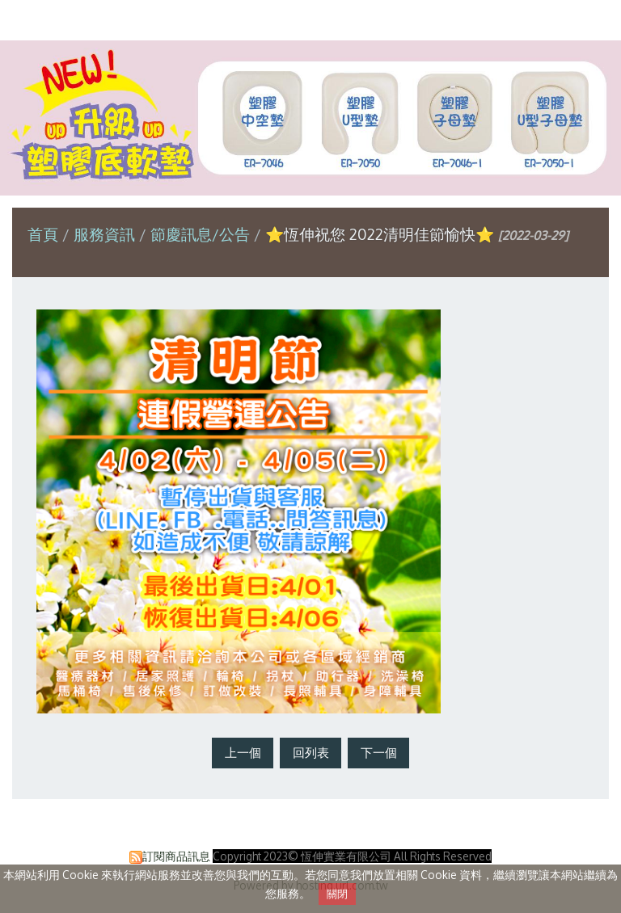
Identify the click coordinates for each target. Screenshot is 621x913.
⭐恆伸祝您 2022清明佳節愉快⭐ (379, 234)
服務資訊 (106, 234)
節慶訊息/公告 (200, 234)
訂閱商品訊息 (176, 856)
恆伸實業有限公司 (310, 19)
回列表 (311, 752)
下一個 (379, 752)
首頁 (42, 234)
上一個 (243, 752)
